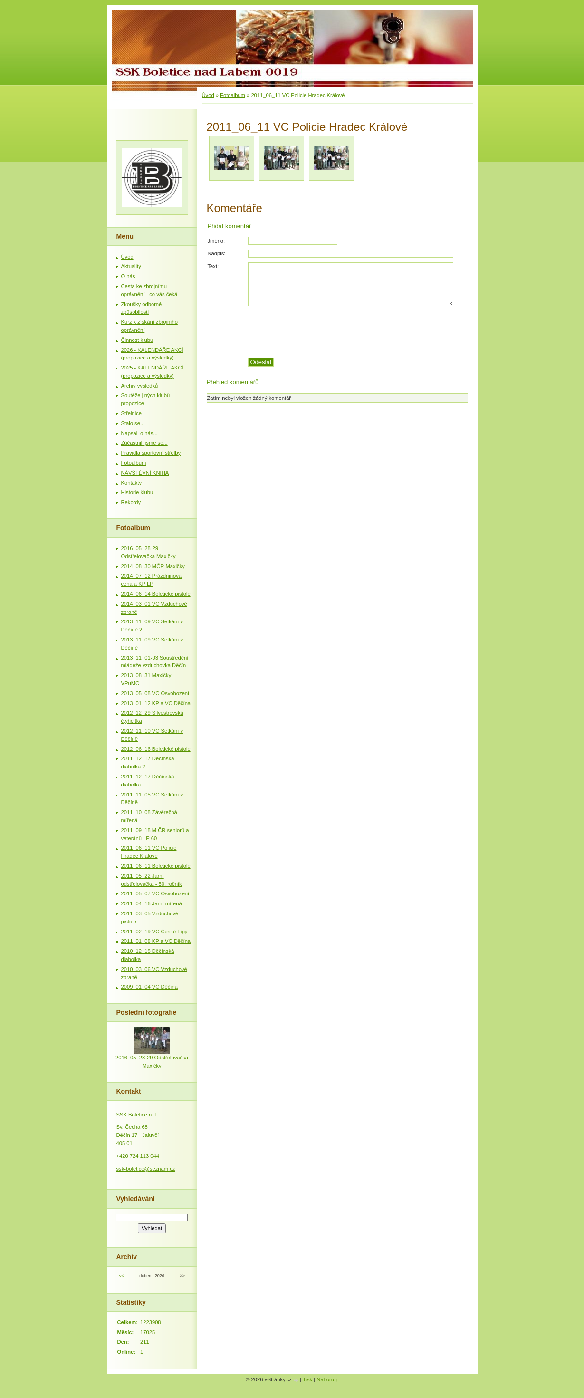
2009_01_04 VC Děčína (149, 987)
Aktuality (131, 266)
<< (121, 1275)
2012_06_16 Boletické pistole (156, 749)
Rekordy (131, 502)
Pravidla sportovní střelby (151, 453)
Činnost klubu (137, 340)
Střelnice (131, 413)
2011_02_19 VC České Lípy (154, 931)
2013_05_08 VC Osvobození (155, 693)
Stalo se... (133, 423)
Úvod (208, 95)
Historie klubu (137, 492)
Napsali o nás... (139, 433)
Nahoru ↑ (327, 1379)
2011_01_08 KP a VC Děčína (156, 941)
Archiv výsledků (139, 385)
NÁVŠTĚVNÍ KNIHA (145, 473)
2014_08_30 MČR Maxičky (153, 566)
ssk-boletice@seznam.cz (145, 1169)
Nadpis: (217, 253)
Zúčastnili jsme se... (144, 443)
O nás (128, 276)
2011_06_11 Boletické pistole (156, 866)
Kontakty (131, 482)
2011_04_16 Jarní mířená (151, 903)
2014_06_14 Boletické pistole (156, 594)
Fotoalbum (232, 95)
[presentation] (357, 331)
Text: (213, 266)
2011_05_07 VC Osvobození (155, 893)
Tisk (307, 1379)
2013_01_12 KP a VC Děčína (156, 703)
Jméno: (216, 240)
